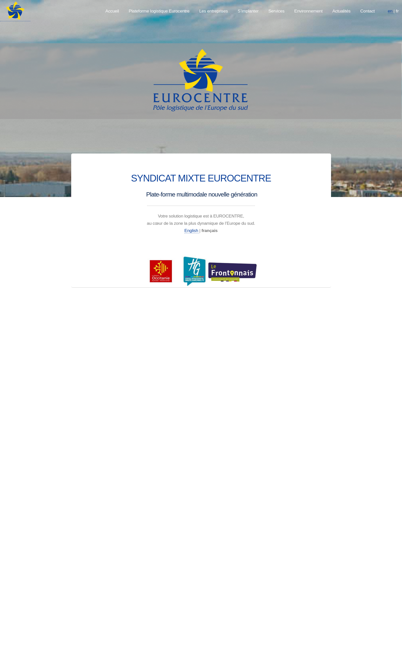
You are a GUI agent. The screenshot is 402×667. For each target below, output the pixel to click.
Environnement (308, 11)
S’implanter (248, 11)
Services (276, 11)
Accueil (112, 11)
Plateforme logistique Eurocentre (159, 11)
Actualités (341, 11)
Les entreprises (213, 11)
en (391, 11)
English (191, 230)
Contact (367, 11)
